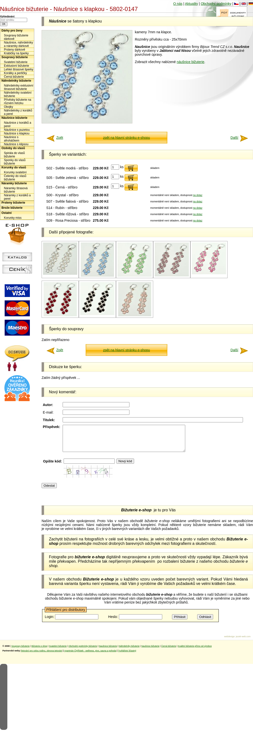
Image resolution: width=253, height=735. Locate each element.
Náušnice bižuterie (14, 118)
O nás (177, 4)
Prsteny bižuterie (13, 202)
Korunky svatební (15, 172)
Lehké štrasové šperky (18, 69)
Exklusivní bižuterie (16, 65)
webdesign (229, 641)
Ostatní (6, 213)
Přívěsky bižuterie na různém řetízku (17, 101)
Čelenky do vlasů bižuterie (15, 177)
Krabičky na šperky (16, 53)
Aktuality (191, 4)
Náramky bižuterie (14, 183)
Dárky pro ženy (12, 30)
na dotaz (197, 195)
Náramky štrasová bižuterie (16, 189)
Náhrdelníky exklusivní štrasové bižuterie (18, 87)
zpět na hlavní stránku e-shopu (126, 138)
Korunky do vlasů (13, 167)
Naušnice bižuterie (108, 651)
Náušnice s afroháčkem (11, 138)
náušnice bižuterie (190, 62)
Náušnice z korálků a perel (17, 124)
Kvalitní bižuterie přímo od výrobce (195, 651)
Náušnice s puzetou (17, 130)
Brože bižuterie (12, 207)
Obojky (8, 107)
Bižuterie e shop (39, 651)
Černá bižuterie (14, 76)
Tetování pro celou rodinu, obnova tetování (41, 656)
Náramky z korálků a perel (17, 197)
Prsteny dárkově (14, 49)
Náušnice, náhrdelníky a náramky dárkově (18, 44)
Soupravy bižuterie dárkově (16, 37)
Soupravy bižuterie (14, 57)
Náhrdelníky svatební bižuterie (18, 94)
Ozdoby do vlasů (13, 148)
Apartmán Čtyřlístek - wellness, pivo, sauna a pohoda (90, 656)
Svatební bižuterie (15, 62)
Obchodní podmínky (216, 4)
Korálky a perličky (15, 73)
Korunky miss (13, 217)
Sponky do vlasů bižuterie (14, 161)
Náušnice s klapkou (16, 133)
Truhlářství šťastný (127, 656)
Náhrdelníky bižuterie (16, 80)
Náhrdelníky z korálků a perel (18, 112)
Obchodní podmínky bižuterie (83, 651)
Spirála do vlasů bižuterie (14, 154)
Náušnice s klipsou (16, 144)
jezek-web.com (243, 641)
